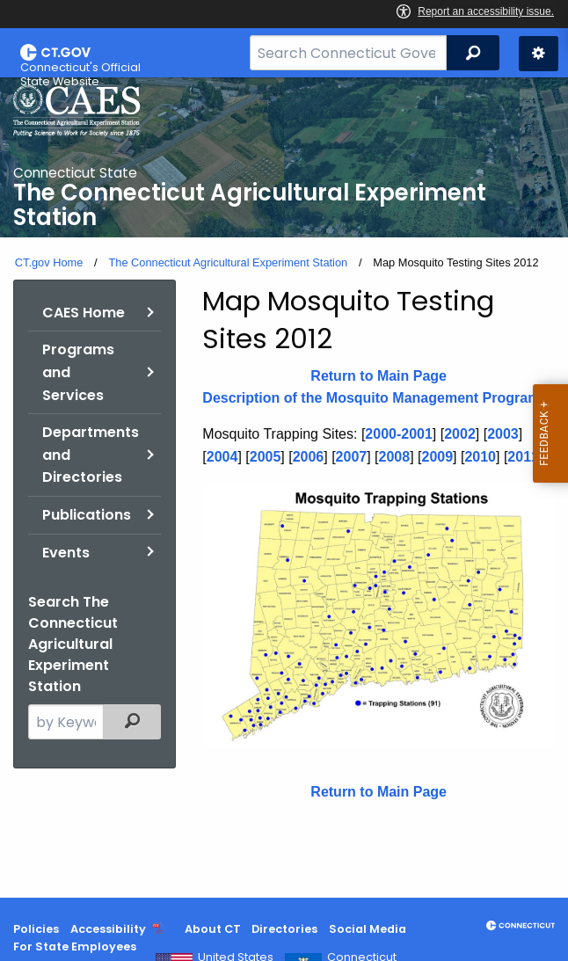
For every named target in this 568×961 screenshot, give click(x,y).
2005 (265, 456)
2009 (437, 456)
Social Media (367, 928)
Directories (284, 928)
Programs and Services (78, 371)
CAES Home (83, 312)
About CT (213, 928)
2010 (480, 456)
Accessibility (108, 928)
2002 (460, 433)
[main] (284, 487)
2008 (395, 456)
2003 (503, 433)
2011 (523, 456)
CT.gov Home (49, 262)
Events (66, 552)
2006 (308, 456)
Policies (36, 928)
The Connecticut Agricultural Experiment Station (227, 262)
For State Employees (74, 946)
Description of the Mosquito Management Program (371, 397)
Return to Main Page (378, 375)
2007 (352, 456)
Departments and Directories (90, 454)
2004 (222, 456)
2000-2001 (399, 433)
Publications (86, 515)
